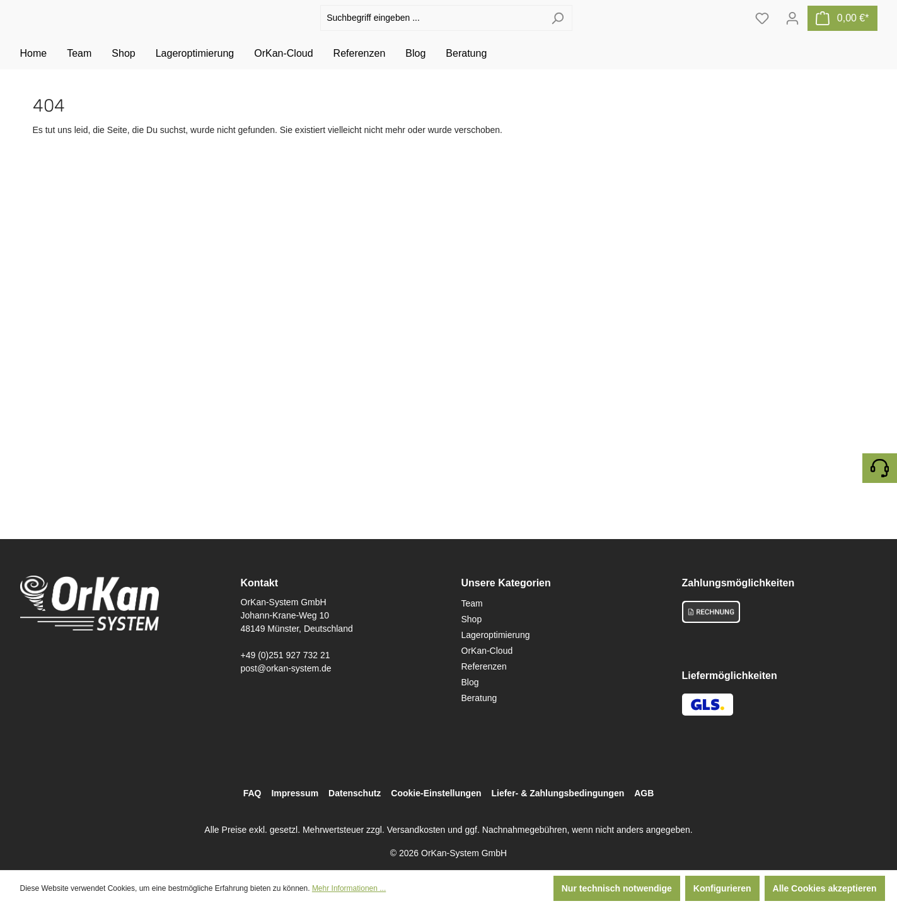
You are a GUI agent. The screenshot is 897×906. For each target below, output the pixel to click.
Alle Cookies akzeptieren (825, 888)
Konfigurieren (722, 888)
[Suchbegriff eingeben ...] (431, 32)
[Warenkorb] (842, 32)
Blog (470, 682)
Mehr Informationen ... (349, 888)
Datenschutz (354, 793)
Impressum (294, 793)
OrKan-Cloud (487, 651)
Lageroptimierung (495, 635)
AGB (644, 793)
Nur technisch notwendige (617, 888)
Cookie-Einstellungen (436, 793)
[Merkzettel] (762, 32)
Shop (471, 619)
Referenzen (484, 666)
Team (472, 603)
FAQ (252, 793)
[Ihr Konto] (792, 32)
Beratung (479, 698)
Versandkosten (416, 830)
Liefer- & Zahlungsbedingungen (557, 793)
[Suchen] (557, 32)
